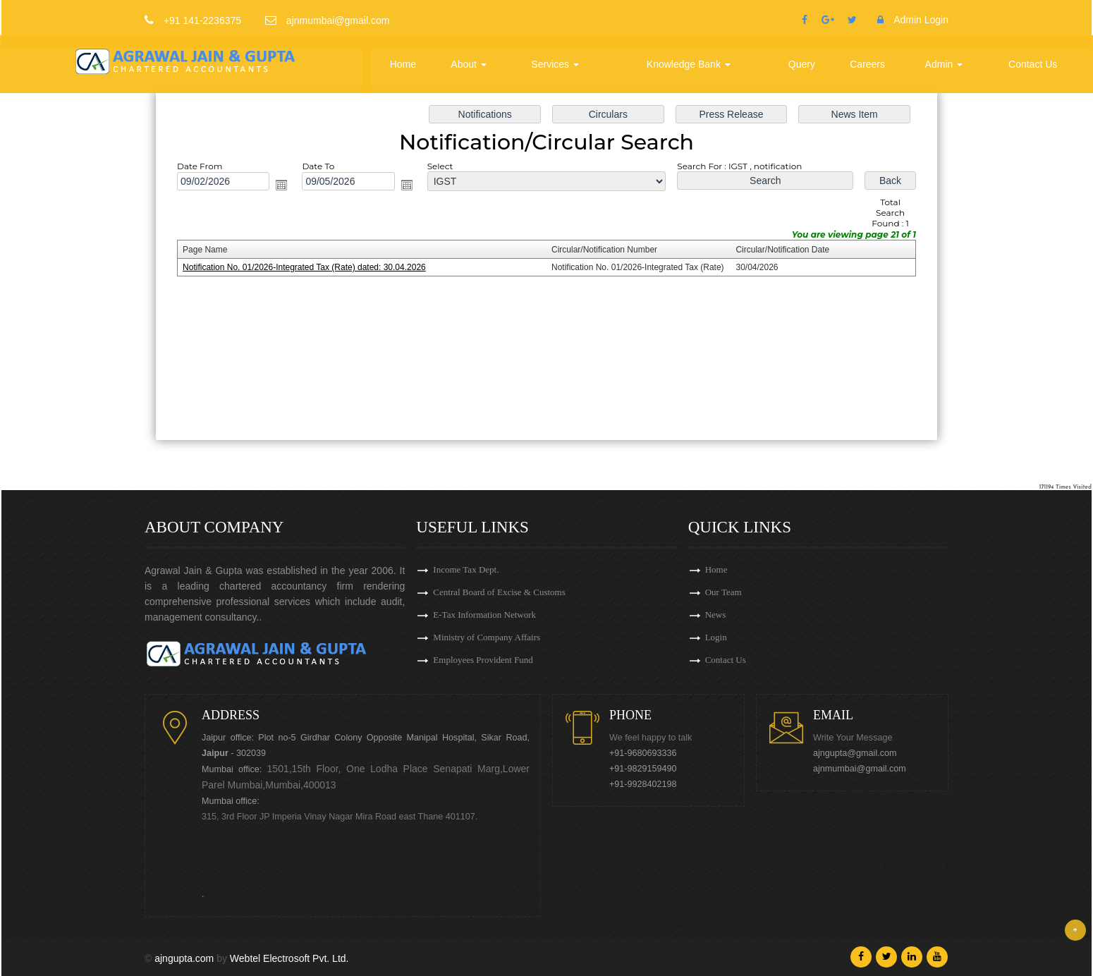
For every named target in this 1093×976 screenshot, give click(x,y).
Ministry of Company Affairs (486, 637)
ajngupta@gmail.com (855, 753)
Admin (944, 64)
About (468, 64)
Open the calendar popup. (286, 187)
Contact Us (1032, 64)
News (715, 614)
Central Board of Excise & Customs (499, 592)
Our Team (723, 592)
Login (716, 637)
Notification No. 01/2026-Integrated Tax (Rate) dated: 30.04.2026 (308, 267)
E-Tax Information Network (484, 614)
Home (403, 64)
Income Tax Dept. (466, 569)
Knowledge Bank (689, 64)
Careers (867, 64)
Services (555, 64)
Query (801, 64)
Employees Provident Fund (483, 659)
